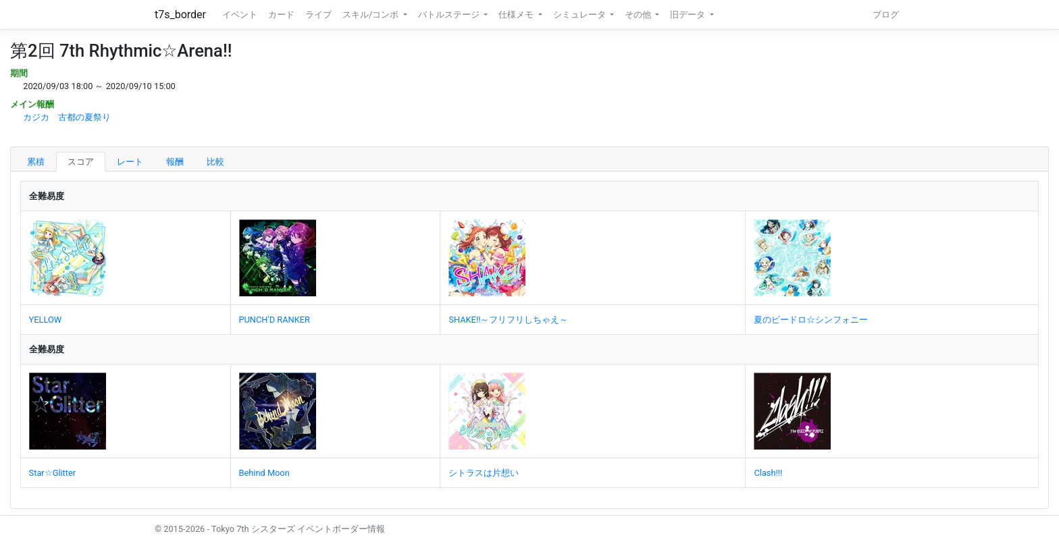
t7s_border (180, 14)
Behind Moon (264, 473)
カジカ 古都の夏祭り (67, 117)
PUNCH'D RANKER (274, 320)
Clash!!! (768, 473)
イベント (239, 14)
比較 (215, 162)
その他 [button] (639, 14)
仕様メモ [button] (517, 14)
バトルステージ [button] (450, 14)
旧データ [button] (688, 14)
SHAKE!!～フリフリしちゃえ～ (508, 320)
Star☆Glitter (52, 473)
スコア (81, 162)
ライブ (318, 14)
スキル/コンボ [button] (371, 14)
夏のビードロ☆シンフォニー (811, 320)
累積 (36, 162)
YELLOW (45, 320)
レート (130, 162)
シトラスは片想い (483, 473)
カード (281, 14)
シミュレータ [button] (580, 14)
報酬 (175, 162)
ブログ (886, 14)
